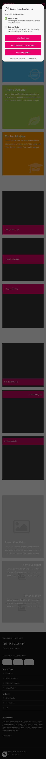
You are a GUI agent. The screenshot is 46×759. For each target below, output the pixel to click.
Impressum (22, 58)
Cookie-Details (32, 58)
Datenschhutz (13, 58)
